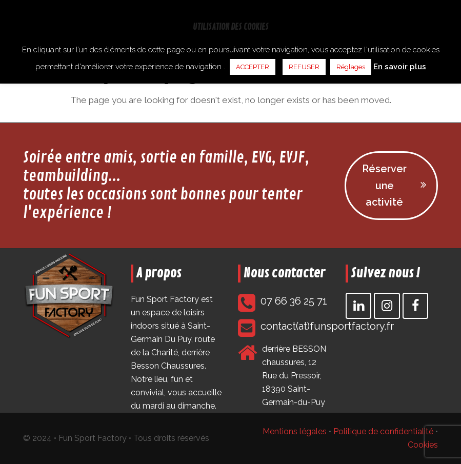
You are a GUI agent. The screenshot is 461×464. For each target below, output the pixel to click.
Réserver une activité (394, 185)
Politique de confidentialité (383, 432)
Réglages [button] (350, 67)
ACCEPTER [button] (252, 67)
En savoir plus (399, 66)
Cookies (423, 445)
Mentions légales (295, 432)
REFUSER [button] (304, 67)
